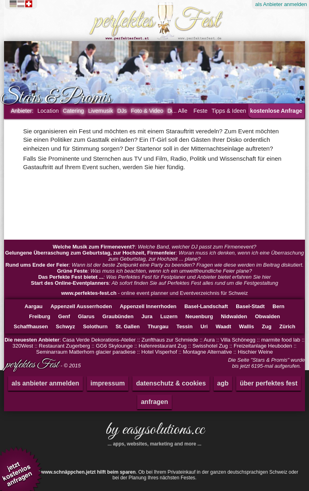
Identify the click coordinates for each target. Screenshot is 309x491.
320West (22, 346)
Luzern (169, 316)
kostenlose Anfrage (276, 111)
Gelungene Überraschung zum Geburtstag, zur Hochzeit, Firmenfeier (90, 253)
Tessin (184, 326)
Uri (204, 326)
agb (223, 383)
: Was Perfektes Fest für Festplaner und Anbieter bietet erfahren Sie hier (154, 277)
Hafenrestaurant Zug (162, 346)
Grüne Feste (72, 271)
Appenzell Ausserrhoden (81, 306)
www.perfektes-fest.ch (89, 293)
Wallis (246, 326)
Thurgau (158, 326)
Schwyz (65, 326)
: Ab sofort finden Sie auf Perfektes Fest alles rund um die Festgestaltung (154, 283)
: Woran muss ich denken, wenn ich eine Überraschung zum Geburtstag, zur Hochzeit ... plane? (154, 256)
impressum (108, 383)
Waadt (223, 326)
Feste (201, 111)
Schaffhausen (31, 326)
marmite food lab (280, 340)
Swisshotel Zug (210, 346)
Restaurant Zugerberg (64, 346)
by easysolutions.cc (154, 432)
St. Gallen (127, 326)
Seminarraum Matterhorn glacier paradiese (86, 352)
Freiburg (39, 316)
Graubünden (118, 316)
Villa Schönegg (237, 340)
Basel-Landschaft (206, 306)
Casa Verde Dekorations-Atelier (99, 340)
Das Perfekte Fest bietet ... (70, 277)
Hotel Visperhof (159, 352)
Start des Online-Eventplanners (70, 283)
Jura (146, 316)
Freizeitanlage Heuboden (263, 346)
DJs (122, 111)
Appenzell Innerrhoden (148, 306)
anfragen (154, 401)
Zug (267, 326)
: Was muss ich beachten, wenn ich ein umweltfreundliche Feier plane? (154, 271)
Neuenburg (199, 316)
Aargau (34, 306)
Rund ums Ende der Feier (36, 265)
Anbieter (22, 111)
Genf (64, 316)
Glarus (86, 316)
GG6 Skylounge (114, 346)
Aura (209, 340)
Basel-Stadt (250, 306)
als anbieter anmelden (45, 383)
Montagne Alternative (207, 352)
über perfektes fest (268, 383)
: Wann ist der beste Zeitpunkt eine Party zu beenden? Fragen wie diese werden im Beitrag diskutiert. (154, 265)
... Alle (179, 111)
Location (48, 111)
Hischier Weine (255, 352)
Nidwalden (234, 316)
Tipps (229, 111)
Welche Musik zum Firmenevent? (94, 247)
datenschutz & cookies (171, 383)
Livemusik (100, 111)
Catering (73, 111)
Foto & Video (147, 111)
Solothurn (95, 326)
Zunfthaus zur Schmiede (170, 340)
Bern (278, 306)
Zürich (287, 326)
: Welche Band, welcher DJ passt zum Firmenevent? (154, 247)
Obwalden (267, 316)
